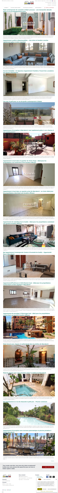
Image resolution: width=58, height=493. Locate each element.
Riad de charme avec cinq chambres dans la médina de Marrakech (24, 373)
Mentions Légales (39, 476)
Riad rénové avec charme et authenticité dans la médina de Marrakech (25, 344)
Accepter (40, 489)
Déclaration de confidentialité (49, 491)
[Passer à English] (9, 490)
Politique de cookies (43, 491)
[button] (56, 479)
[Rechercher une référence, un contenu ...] (2, 0)
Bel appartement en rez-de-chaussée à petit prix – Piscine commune (25, 401)
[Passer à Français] (4, 490)
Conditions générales (40, 477)
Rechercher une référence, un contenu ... (8, 0)
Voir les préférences (52, 489)
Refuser (44, 489)
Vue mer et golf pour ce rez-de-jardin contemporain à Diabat (22, 101)
